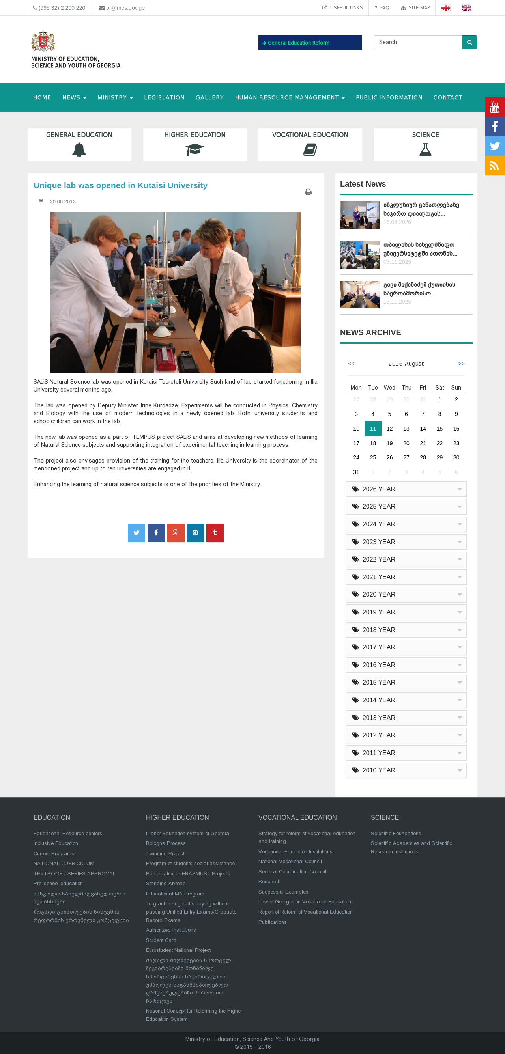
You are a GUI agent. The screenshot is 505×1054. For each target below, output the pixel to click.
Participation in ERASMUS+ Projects (188, 874)
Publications (272, 922)
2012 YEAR (373, 735)
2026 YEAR (373, 489)
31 (423, 399)
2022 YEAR (373, 559)
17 (356, 443)
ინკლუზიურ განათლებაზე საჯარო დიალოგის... (421, 209)
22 (440, 443)
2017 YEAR (373, 647)
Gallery (210, 97)
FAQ (381, 8)
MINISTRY (115, 97)
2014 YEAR (373, 700)
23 (456, 443)
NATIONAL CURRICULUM (64, 863)
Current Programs (54, 853)
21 (423, 443)
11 (373, 428)
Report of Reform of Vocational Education (305, 912)
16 (456, 428)
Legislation (164, 97)
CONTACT (448, 97)
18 (373, 443)
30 (406, 399)
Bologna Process (166, 843)
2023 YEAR (373, 542)
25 (373, 457)
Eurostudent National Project (178, 950)
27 (356, 399)
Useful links (342, 8)
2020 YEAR (373, 594)
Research (269, 881)
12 (390, 428)
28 (373, 399)
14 (423, 428)
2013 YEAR (373, 717)
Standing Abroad (166, 883)
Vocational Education (310, 144)
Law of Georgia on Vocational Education (304, 902)
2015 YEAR (373, 682)
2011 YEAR (373, 753)
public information (389, 97)
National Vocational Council (290, 861)
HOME (42, 97)
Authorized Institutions (171, 930)
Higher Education (195, 144)
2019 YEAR (373, 612)
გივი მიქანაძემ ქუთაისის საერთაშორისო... (419, 289)
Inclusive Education (56, 843)
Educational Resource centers (68, 833)
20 (406, 443)
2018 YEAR (373, 630)
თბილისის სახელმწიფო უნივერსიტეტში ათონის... (420, 249)
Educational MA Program (175, 894)
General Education (79, 144)
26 (390, 457)
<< (351, 363)
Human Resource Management (290, 97)
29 (390, 399)
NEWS (74, 97)
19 (390, 443)
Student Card (161, 940)
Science (426, 144)
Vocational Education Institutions (295, 851)
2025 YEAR (373, 506)
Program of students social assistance (190, 863)
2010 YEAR (373, 770)
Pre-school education (58, 883)
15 (440, 428)
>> (461, 363)
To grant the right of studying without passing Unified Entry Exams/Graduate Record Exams (191, 912)
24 (356, 457)
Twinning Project (165, 853)
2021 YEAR (373, 577)
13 (406, 428)
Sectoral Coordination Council (292, 872)
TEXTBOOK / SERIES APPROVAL (75, 874)
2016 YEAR (373, 665)
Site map (415, 8)
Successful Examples (283, 892)
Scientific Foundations (396, 833)
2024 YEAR (373, 524)
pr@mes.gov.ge (125, 8)
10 (356, 428)
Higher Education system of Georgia (187, 833)
